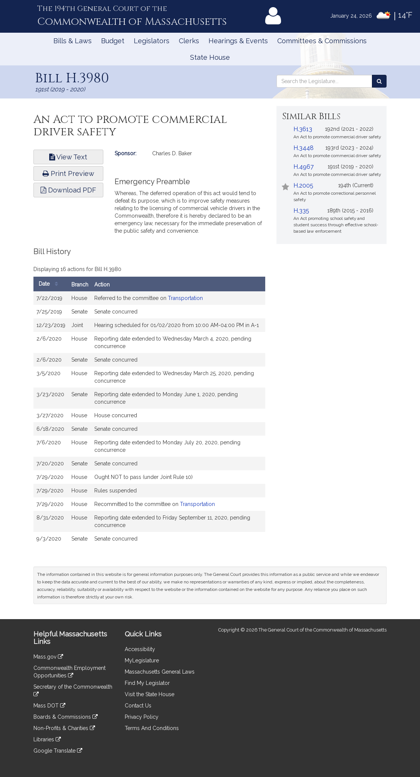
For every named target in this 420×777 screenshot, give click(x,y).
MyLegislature (142, 660)
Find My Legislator (147, 683)
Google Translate (57, 751)
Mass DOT (49, 706)
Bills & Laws (72, 41)
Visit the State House (149, 694)
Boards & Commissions (65, 717)
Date (50, 284)
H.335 (301, 210)
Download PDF (68, 190)
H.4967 (303, 166)
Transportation (185, 298)
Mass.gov (48, 657)
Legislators (151, 41)
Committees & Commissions (322, 41)
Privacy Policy (142, 717)
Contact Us (138, 706)
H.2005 (303, 185)
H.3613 (302, 129)
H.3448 (303, 147)
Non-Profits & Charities (64, 728)
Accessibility (140, 649)
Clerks (189, 41)
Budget (112, 41)
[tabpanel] (149, 400)
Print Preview (68, 173)
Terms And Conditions (152, 728)
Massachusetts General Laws (160, 672)
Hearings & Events (238, 41)
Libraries (47, 739)
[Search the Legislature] (379, 81)
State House (210, 57)
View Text (68, 157)
